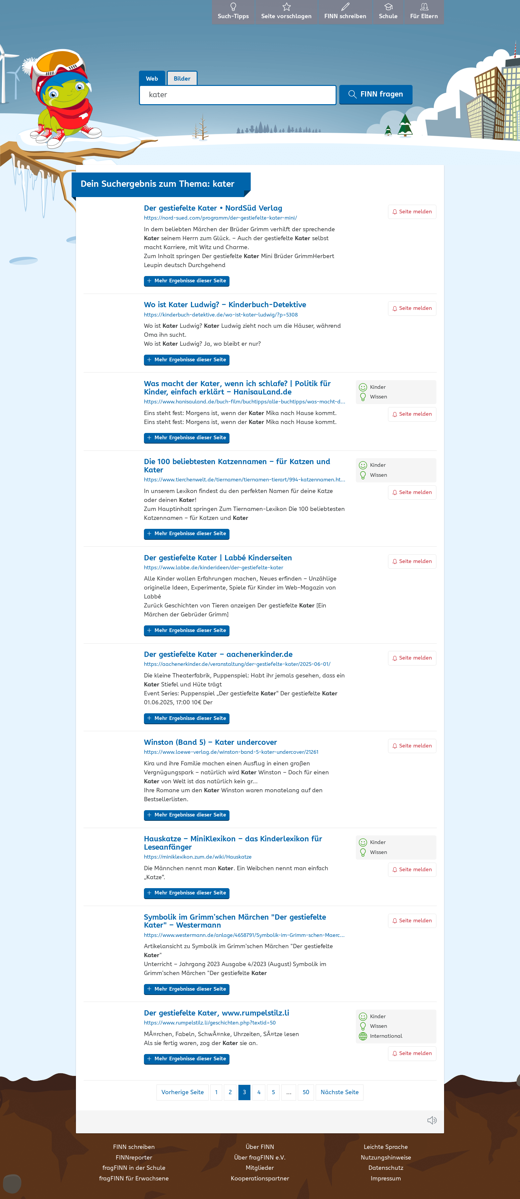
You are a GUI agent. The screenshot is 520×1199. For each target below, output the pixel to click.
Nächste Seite (340, 1092)
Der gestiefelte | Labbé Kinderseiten (218, 558)
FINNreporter (134, 1158)
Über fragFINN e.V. (260, 1158)
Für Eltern (425, 13)
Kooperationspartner (260, 1178)
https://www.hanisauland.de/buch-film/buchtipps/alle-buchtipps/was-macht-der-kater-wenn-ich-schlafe (245, 402)
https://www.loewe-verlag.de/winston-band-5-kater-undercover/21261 (231, 752)
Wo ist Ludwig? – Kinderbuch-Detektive (225, 305)
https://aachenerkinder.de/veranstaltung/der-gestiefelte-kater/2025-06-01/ (237, 665)
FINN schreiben (134, 1147)
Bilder (182, 79)
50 (308, 1092)
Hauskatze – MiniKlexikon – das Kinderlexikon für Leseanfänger (233, 843)
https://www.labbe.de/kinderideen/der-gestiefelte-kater (213, 568)
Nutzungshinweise (386, 1158)
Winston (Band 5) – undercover (210, 742)
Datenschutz (385, 1168)
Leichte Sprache (386, 1147)
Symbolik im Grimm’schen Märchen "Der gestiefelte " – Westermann (235, 922)
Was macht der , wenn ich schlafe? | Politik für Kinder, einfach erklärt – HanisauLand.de (237, 388)
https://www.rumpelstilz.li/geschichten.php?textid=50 (210, 1023)
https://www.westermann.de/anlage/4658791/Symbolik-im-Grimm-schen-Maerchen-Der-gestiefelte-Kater (245, 936)
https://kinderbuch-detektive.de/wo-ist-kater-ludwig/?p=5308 (221, 315)
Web (152, 79)
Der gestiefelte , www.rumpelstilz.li (216, 1013)
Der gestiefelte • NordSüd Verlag (213, 208)
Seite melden (412, 212)
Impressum (386, 1178)
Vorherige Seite (183, 1092)
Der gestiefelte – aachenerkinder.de (218, 655)
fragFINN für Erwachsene (134, 1178)
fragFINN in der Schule (133, 1168)
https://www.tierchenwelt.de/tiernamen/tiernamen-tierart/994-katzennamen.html (245, 480)
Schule (389, 13)
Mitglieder (260, 1168)
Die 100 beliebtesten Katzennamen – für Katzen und (237, 466)
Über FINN (260, 1147)
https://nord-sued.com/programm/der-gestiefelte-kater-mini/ (220, 218)
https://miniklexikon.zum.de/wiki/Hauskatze (198, 857)
